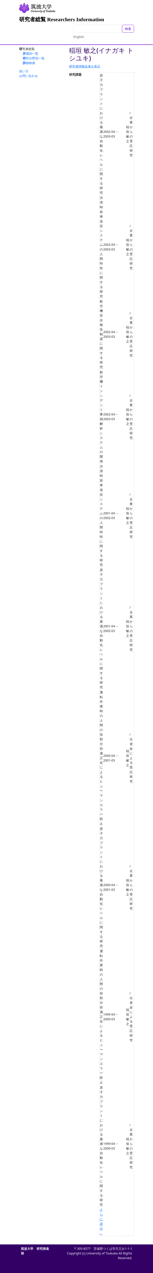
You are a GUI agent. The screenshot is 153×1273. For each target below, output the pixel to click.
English (78, 37)
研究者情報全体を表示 (84, 66)
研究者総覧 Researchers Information (61, 19)
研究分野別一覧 (34, 58)
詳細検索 (29, 63)
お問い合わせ (28, 76)
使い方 (24, 71)
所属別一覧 (30, 53)
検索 (128, 29)
